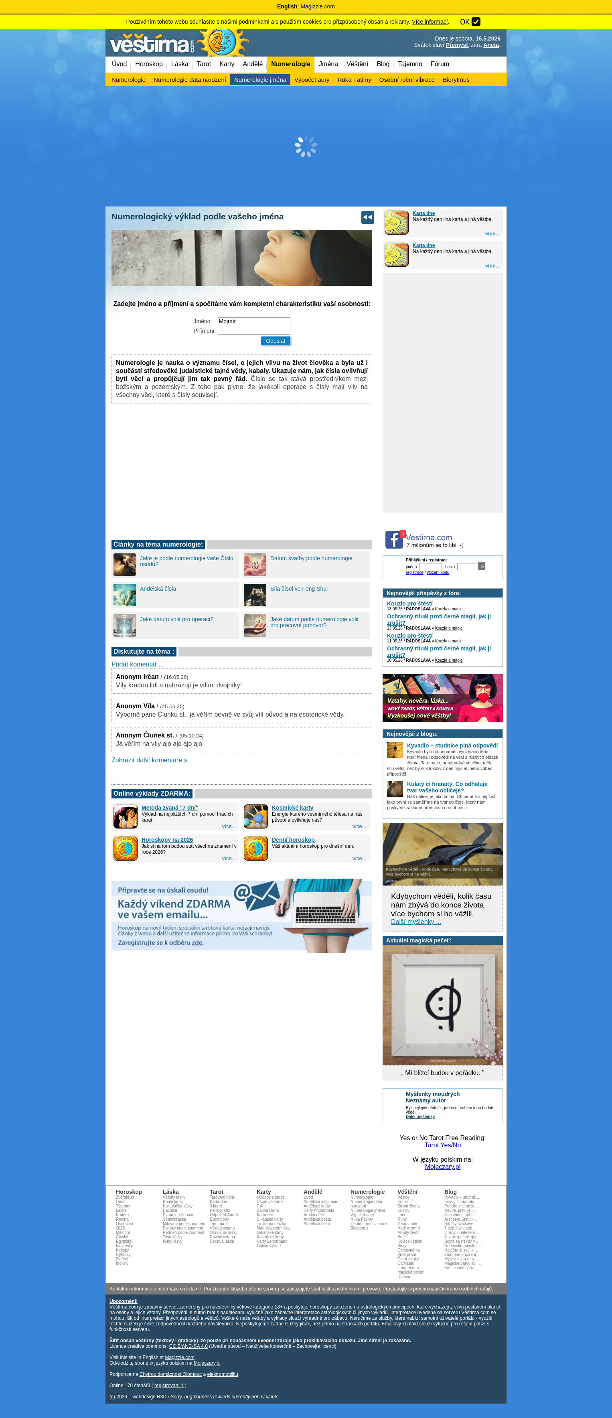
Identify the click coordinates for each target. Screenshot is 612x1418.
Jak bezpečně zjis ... (462, 1237)
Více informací (430, 21)
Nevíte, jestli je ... (459, 1210)
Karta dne (424, 213)
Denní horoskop (293, 840)
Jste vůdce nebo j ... (462, 1215)
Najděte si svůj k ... (461, 1250)
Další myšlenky (420, 1116)
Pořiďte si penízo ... (461, 1206)
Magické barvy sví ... (462, 1263)
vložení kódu (438, 572)
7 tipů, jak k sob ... (460, 1228)
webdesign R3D (149, 1397)
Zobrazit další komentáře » (149, 760)
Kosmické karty (293, 807)
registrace (415, 572)
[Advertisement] (306, 146)
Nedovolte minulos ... (463, 1246)
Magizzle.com (317, 6)
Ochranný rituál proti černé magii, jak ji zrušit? (439, 619)
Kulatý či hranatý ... (461, 1201)
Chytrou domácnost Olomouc (171, 1374)
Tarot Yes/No (443, 1145)
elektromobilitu (222, 1374)
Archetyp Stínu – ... (461, 1219)
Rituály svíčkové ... (461, 1224)
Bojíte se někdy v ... (461, 1241)
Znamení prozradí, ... (463, 1254)
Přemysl (457, 45)
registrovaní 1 (169, 1385)
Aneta (491, 45)
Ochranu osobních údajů (465, 1289)
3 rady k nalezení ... (461, 1232)
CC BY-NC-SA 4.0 (188, 1346)
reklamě (192, 1289)
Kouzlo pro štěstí (410, 603)
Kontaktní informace (130, 1289)
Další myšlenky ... (416, 921)
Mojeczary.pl (443, 1166)
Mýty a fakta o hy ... (461, 1259)
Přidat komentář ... (137, 664)
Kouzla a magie (449, 609)
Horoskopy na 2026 (167, 840)
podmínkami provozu (357, 1289)
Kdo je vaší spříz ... (461, 1268)
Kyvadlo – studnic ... (462, 1197)
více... (492, 234)
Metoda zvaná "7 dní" (170, 807)
